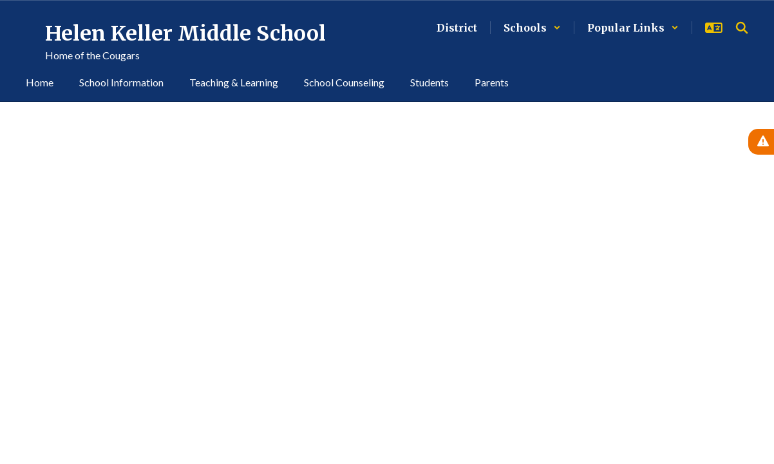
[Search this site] (741, 27)
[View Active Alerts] (761, 142)
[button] (532, 27)
